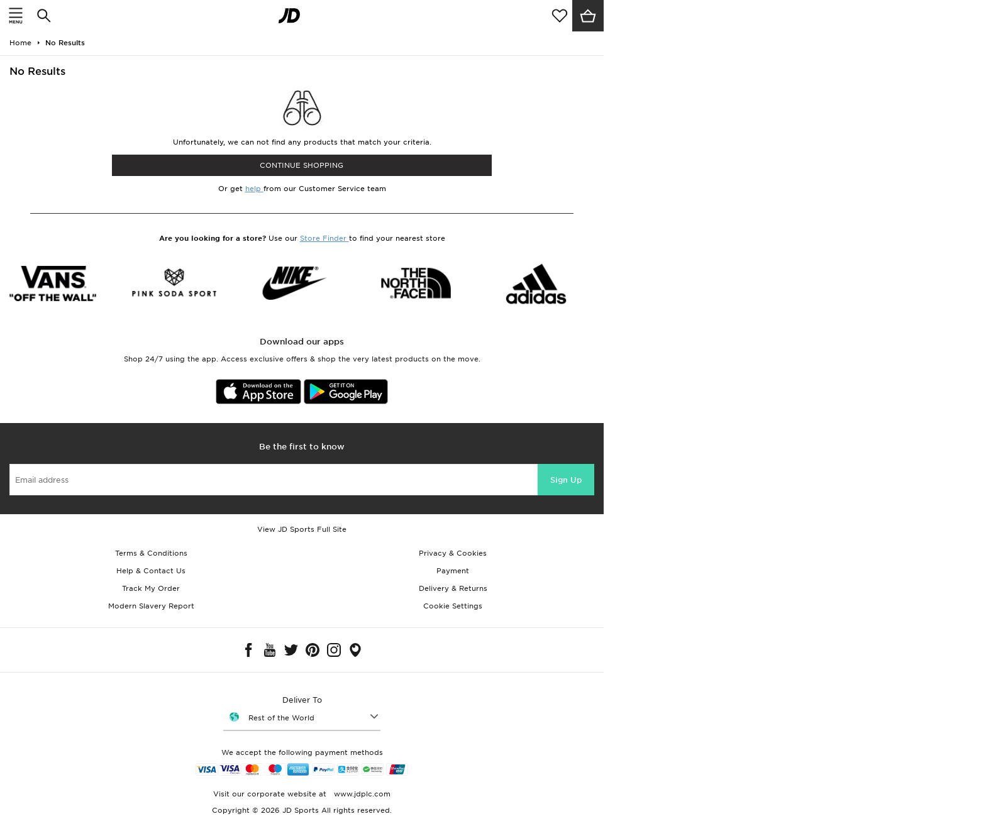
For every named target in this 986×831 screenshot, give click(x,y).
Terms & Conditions (151, 553)
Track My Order (151, 588)
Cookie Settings (452, 606)
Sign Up (566, 480)
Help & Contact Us (151, 570)
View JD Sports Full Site (301, 529)
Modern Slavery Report (151, 606)
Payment (452, 570)
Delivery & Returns (453, 588)
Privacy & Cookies (453, 553)
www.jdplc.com (361, 794)
